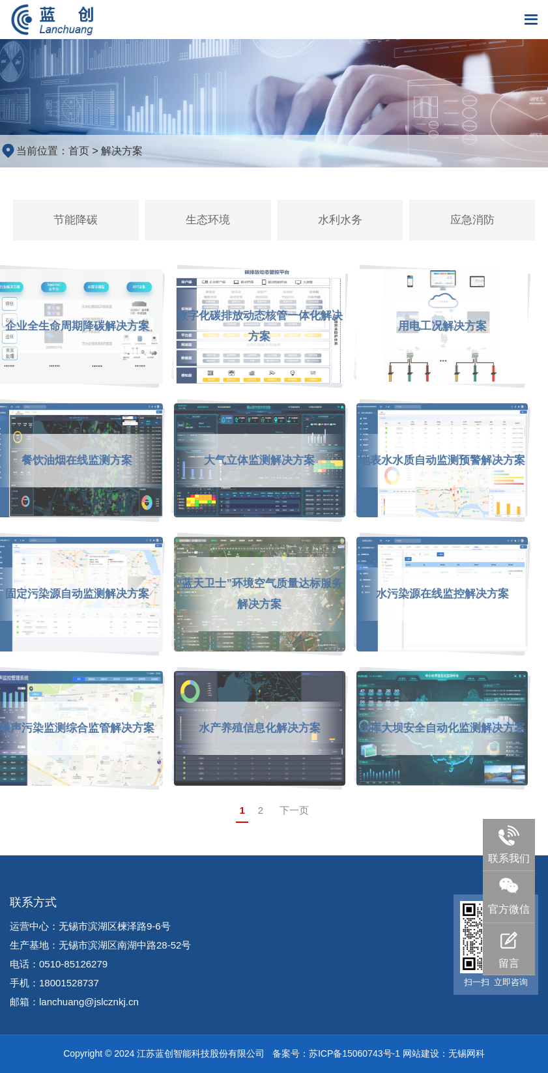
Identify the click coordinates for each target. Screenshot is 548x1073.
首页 (78, 150)
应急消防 (472, 220)
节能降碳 (75, 220)
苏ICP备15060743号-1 (354, 1053)
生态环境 (208, 220)
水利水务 (340, 220)
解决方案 (122, 150)
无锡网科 (466, 1053)
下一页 (294, 810)
